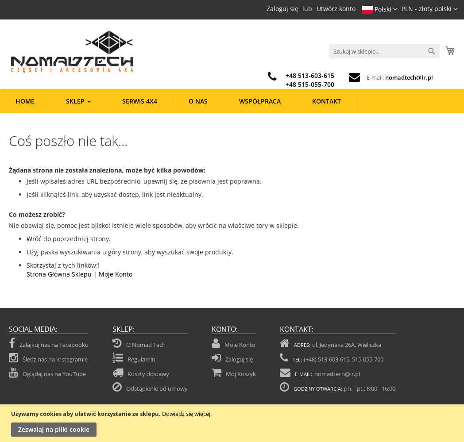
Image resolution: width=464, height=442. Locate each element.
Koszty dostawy (148, 374)
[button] (430, 9)
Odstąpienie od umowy (157, 388)
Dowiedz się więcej (186, 414)
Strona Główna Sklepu (59, 274)
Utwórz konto (336, 8)
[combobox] (384, 51)
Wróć (34, 238)
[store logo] (71, 52)
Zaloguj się (282, 8)
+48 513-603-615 (310, 75)
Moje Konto (115, 274)
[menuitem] (25, 101)
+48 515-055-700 (310, 84)
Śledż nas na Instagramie (48, 358)
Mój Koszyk (241, 374)
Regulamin (141, 359)
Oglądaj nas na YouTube (47, 372)
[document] (233, 423)
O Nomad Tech (146, 345)
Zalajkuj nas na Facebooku (49, 343)
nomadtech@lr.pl (409, 77)
